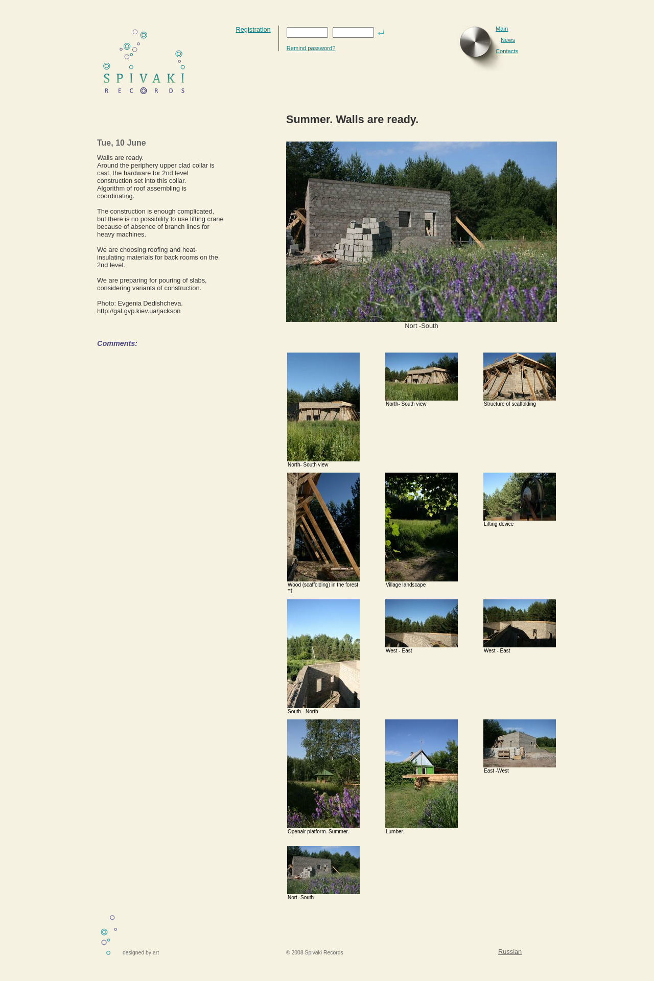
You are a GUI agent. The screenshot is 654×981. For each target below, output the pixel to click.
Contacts (507, 51)
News (508, 40)
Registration (253, 29)
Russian (510, 951)
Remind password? (311, 48)
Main (502, 29)
